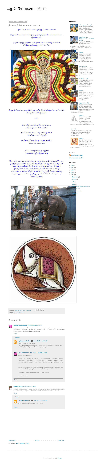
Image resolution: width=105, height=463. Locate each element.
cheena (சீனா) (18, 386)
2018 (72, 165)
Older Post (61, 440)
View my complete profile (76, 158)
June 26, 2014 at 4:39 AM (29, 386)
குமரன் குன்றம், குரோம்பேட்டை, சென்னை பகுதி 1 (86, 38)
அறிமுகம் (75, 193)
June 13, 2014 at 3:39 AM (40, 352)
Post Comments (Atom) (22, 443)
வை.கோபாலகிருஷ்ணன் (20, 325)
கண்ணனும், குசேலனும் (85, 25)
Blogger (60, 458)
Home (37, 440)
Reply (15, 333)
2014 (72, 175)
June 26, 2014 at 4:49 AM (40, 400)
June (73, 184)
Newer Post (12, 440)
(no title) (81, 52)
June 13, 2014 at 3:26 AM (35, 325)
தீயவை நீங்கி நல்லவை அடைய (81, 186)
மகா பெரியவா (76, 188)
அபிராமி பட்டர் (83, 78)
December (75, 177)
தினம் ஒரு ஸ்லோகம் (18, 312)
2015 (72, 172)
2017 (72, 167)
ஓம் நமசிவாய (83, 66)
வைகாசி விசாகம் (77, 191)
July (73, 181)
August (74, 179)
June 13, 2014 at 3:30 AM (40, 341)
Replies (17, 337)
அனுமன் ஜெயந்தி (84, 103)
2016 (72, 170)
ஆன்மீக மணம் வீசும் (26, 8)
